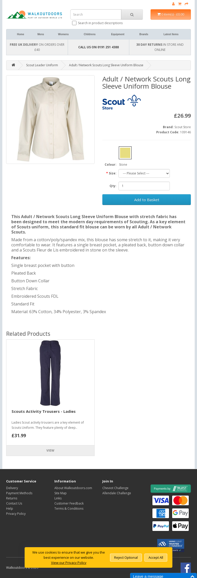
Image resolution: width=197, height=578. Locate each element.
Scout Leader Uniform (42, 65)
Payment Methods (19, 493)
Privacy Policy (16, 513)
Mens (40, 34)
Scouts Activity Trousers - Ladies (44, 411)
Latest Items (170, 34)
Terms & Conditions (68, 508)
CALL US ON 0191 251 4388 (98, 47)
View (50, 450)
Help (9, 508)
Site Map (60, 493)
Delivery (12, 488)
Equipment (117, 34)
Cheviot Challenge (115, 488)
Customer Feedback (69, 503)
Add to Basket (146, 199)
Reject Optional (126, 557)
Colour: (110, 164)
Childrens (89, 34)
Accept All (156, 557)
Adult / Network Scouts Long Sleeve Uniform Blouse (106, 65)
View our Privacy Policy (68, 562)
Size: (112, 173)
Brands (143, 34)
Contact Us (14, 503)
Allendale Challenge (116, 493)
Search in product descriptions (98, 23)
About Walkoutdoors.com (73, 488)
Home (20, 34)
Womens (63, 34)
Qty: (113, 186)
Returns (11, 498)
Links (58, 498)
